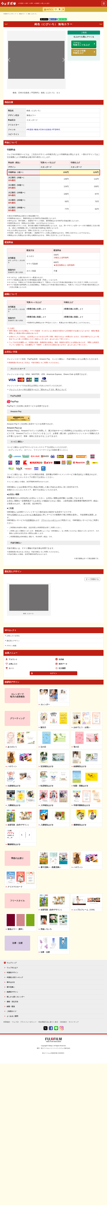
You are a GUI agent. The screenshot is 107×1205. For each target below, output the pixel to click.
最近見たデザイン (13, 600)
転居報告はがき (47, 745)
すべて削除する (92, 538)
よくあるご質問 (12, 975)
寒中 (32, 3)
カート (11, 627)
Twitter (45, 987)
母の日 (76, 706)
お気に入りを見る (13, 595)
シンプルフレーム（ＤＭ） (84, 869)
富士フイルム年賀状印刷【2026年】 (53, 1007)
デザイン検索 (11, 605)
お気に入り (13, 623)
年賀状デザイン (12, 932)
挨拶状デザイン (12, 951)
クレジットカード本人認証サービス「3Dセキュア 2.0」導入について (38, 381)
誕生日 (43, 686)
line (56, 987)
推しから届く (46, 3)
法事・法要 (45, 911)
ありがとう (12, 706)
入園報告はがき (14, 764)
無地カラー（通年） (16, 888)
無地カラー (22, 13)
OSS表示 (63, 981)
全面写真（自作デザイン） (19, 784)
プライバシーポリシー (50, 479)
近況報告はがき (47, 725)
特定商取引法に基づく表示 (48, 981)
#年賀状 (30, 130)
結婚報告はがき (79, 725)
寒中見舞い (11, 946)
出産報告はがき (14, 745)
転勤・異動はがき (80, 745)
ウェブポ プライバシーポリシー (24, 981)
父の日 (43, 706)
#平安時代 (56, 130)
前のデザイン (11, 60)
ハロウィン (12, 725)
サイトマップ (74, 981)
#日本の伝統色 (45, 130)
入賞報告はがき (47, 784)
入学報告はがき (47, 764)
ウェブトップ (11, 922)
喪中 (27, 3)
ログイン (53, 632)
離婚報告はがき (14, 803)
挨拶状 (37, 3)
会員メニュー (11, 612)
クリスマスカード (15, 846)
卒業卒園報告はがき (81, 764)
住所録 (61, 618)
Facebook (51, 987)
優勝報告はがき (79, 784)
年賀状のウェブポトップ (9, 13)
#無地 (36, 130)
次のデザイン (61, 60)
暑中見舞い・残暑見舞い (51, 826)
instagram (61, 987)
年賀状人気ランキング (15, 936)
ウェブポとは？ (12, 927)
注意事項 (30, 479)
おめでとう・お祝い (81, 686)
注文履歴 (62, 627)
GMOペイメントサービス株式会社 (27, 474)
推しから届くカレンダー (16, 956)
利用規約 (6, 981)
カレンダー (45, 664)
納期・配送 (11, 965)
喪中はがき (11, 941)
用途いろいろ (46, 888)
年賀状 (21, 3)
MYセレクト (10, 589)
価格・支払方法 (12, 961)
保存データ (63, 623)
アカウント (13, 618)
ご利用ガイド (11, 970)
